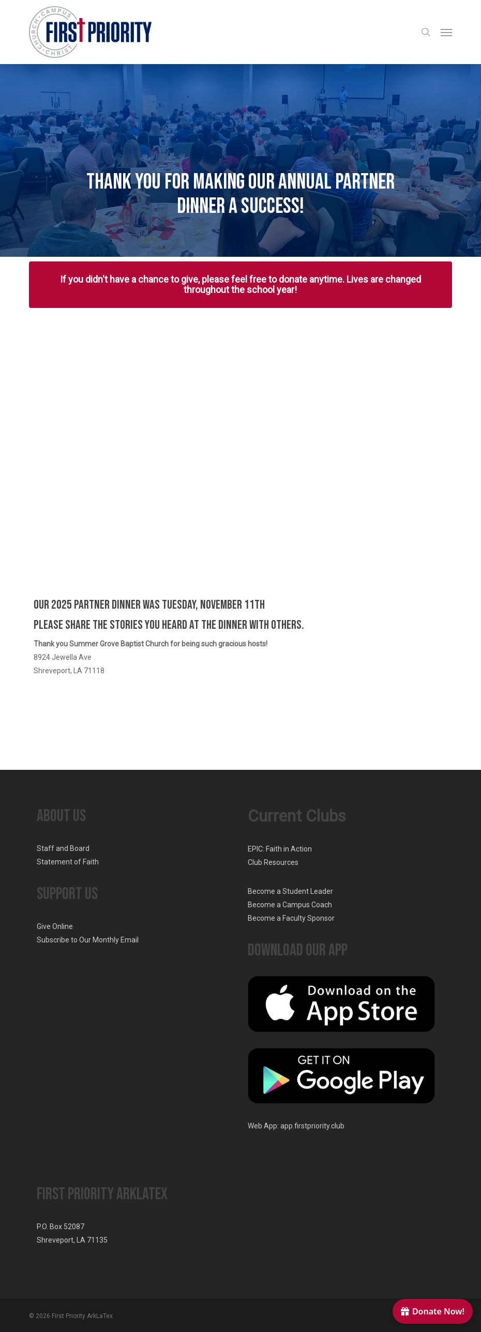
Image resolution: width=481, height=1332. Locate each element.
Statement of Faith (68, 862)
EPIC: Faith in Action (280, 849)
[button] (446, 32)
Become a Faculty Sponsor (291, 918)
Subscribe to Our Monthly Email (88, 940)
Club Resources (273, 862)
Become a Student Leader (290, 891)
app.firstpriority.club (312, 1126)
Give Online (55, 926)
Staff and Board (63, 848)
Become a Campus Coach (290, 905)
